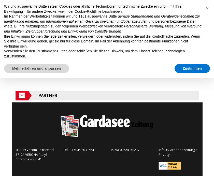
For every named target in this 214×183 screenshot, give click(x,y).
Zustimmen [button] (192, 68)
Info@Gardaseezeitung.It (178, 149)
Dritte (112, 16)
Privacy (164, 154)
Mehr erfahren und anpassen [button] (36, 68)
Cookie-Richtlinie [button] (88, 11)
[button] (207, 8)
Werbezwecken (91, 26)
